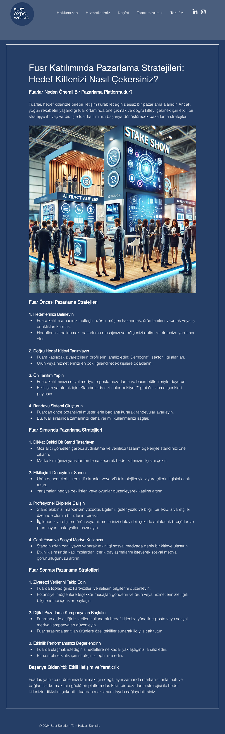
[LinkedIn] (195, 12)
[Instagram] (203, 12)
